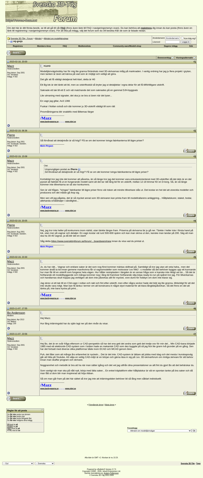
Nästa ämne (109, 405)
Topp (198, 464)
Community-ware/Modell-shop (127, 46)
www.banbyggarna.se (49, 122)
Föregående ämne (96, 405)
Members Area (44, 46)
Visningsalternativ (184, 58)
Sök (191, 46)
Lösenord (156, 42)
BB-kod (10, 425)
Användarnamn (159, 38)
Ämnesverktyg (164, 58)
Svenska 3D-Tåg (188, 464)
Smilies (10, 426)
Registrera (18, 46)
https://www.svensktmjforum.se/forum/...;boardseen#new (81, 241)
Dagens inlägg (170, 46)
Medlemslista (84, 46)
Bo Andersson (16, 312)
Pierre (11, 135)
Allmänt (38, 38)
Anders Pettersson (111, 473)
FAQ (65, 46)
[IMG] (9, 428)
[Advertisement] (121, 17)
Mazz (10, 66)
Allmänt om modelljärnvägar (56, 38)
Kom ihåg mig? (188, 39)
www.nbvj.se (70, 122)
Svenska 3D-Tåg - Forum (22, 38)
